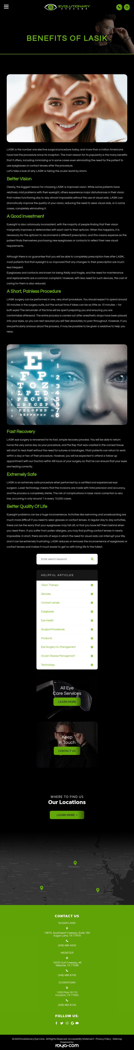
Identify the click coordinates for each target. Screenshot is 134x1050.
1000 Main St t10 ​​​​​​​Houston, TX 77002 (67, 994)
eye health (47, 620)
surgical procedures (53, 629)
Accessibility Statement (81, 1039)
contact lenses (50, 602)
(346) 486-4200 (67, 945)
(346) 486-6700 (67, 975)
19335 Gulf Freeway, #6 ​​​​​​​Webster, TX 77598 (67, 964)
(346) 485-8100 (67, 1005)
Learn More (67, 701)
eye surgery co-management (58, 647)
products (46, 638)
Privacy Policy (103, 1039)
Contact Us (67, 750)
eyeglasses (47, 611)
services (46, 594)
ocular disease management (58, 656)
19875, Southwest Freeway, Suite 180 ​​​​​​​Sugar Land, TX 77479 (67, 934)
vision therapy (49, 585)
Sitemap (117, 1039)
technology (48, 664)
